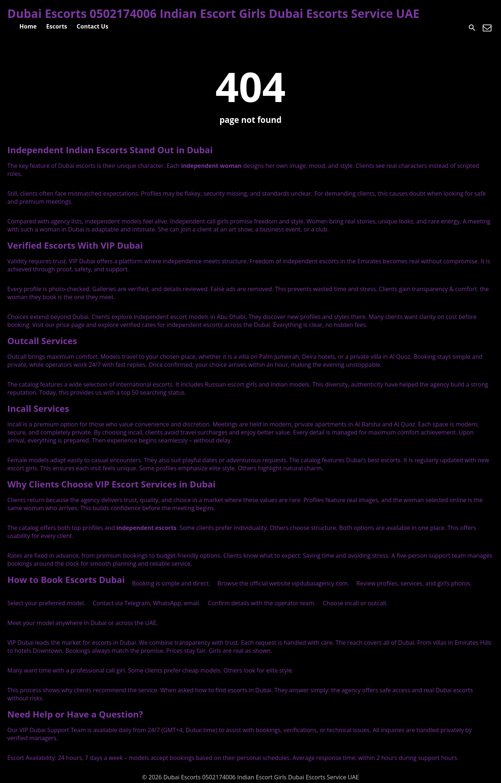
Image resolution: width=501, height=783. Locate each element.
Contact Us (93, 26)
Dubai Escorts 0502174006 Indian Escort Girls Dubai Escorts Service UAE (213, 13)
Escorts (56, 26)
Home (28, 26)
